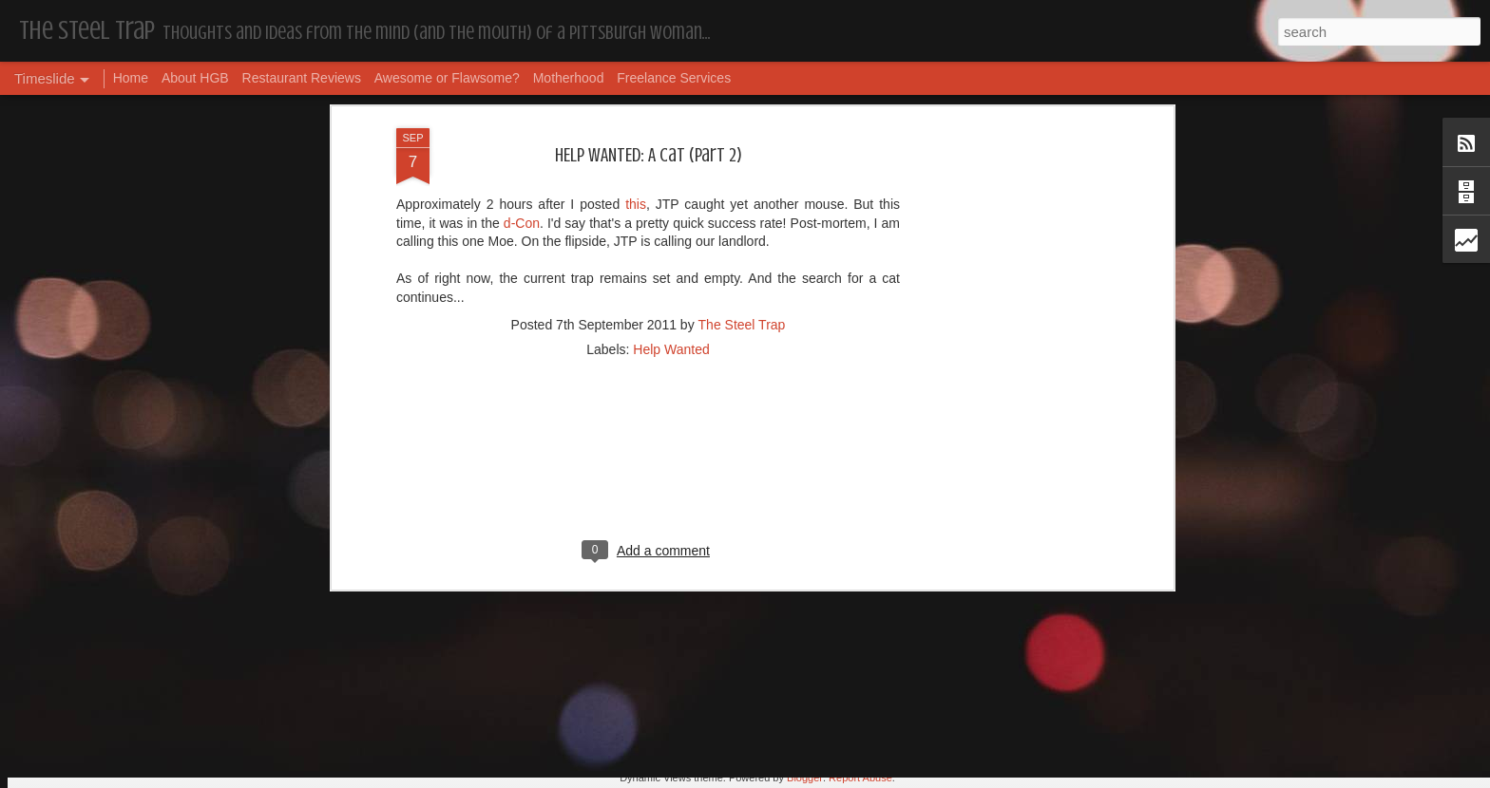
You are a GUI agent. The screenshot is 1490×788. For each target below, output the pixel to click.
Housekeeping (691, 641)
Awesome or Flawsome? (447, 77)
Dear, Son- (375, 626)
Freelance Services (674, 77)
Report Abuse (860, 777)
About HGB (195, 77)
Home (130, 77)
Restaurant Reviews (301, 77)
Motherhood (568, 77)
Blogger (805, 777)
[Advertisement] (648, 111)
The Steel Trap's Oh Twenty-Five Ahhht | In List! (1046, 615)
